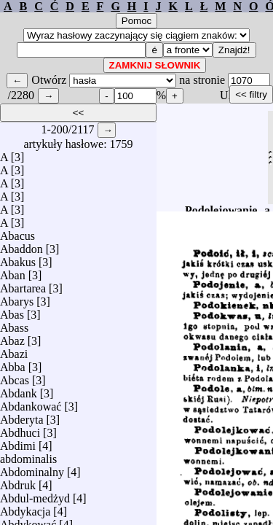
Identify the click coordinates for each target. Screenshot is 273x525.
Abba (12, 363)
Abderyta (22, 416)
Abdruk (18, 481)
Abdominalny (32, 468)
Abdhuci (20, 429)
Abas (12, 311)
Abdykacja (25, 508)
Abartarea (23, 285)
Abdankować (30, 403)
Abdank (18, 390)
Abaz (12, 337)
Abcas (14, 376)
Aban (12, 271)
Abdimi (18, 442)
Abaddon (21, 245)
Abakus (18, 258)
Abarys (16, 298)
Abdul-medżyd (35, 495)
